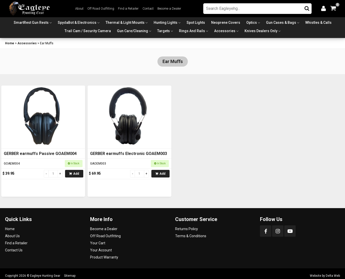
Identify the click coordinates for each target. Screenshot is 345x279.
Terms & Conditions (190, 236)
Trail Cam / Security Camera (88, 31)
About (79, 8)
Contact (148, 8)
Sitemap (69, 275)
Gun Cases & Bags (281, 23)
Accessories (224, 31)
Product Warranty (104, 257)
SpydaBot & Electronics (77, 23)
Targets (163, 31)
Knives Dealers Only (261, 31)
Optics (251, 23)
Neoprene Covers (225, 23)
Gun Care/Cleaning (132, 31)
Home (9, 43)
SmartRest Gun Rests (31, 23)
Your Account (101, 250)
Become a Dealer (169, 8)
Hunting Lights (165, 23)
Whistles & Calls (318, 23)
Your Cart (97, 243)
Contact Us (14, 250)
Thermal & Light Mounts (125, 23)
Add (74, 173)
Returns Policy (186, 229)
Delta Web (333, 275)
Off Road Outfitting (100, 8)
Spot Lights (196, 23)
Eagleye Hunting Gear (45, 275)
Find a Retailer (128, 8)
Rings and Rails (192, 31)
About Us (12, 236)
